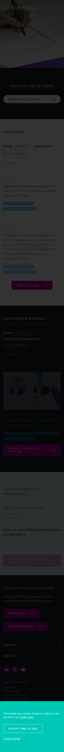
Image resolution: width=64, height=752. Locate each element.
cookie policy (27, 717)
